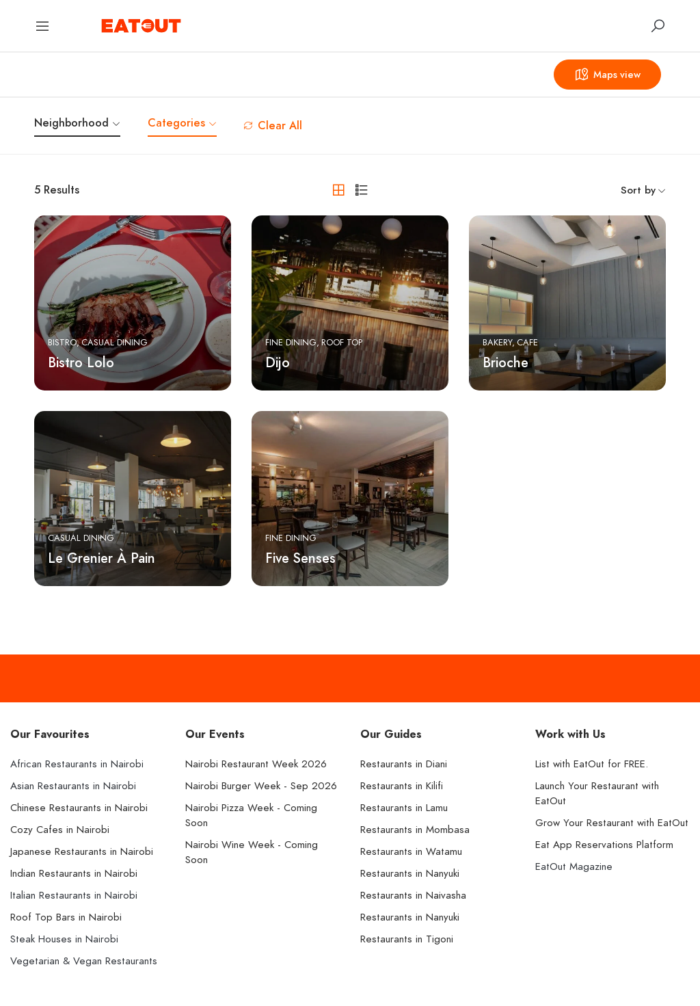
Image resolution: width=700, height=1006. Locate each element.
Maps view (605, 74)
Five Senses (300, 558)
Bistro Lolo (81, 362)
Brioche (505, 362)
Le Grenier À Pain (101, 558)
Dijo (277, 362)
